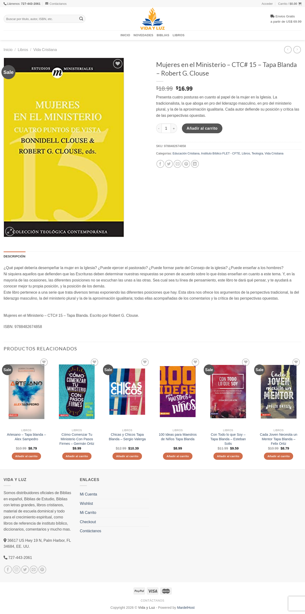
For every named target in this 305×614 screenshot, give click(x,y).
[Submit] (81, 19)
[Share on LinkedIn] (195, 164)
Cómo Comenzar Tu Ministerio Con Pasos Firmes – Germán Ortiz (77, 438)
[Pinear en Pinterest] (186, 164)
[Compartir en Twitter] (169, 164)
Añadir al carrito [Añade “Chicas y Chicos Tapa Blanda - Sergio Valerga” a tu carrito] (127, 456)
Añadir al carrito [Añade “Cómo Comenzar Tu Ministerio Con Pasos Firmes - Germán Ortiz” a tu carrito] (77, 456)
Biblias (163, 35)
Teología (257, 153)
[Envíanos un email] (34, 569)
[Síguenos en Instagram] (16, 569)
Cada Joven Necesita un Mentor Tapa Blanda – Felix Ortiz (278, 438)
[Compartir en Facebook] (160, 164)
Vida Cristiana (45, 49)
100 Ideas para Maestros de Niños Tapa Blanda (178, 436)
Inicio (125, 35)
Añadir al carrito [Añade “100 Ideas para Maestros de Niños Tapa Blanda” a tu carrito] (178, 456)
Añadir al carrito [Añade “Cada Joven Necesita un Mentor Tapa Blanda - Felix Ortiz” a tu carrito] (278, 456)
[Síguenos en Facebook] (8, 569)
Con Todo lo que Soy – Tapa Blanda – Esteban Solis (228, 438)
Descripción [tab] (14, 256)
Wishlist (86, 503)
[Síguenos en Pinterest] (42, 569)
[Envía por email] (177, 164)
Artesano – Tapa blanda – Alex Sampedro (26, 436)
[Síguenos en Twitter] (25, 569)
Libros (179, 35)
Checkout (88, 521)
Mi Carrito (88, 512)
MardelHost (186, 607)
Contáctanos (56, 3)
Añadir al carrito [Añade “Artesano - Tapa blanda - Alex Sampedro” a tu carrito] (26, 456)
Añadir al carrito (202, 128)
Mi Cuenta (88, 494)
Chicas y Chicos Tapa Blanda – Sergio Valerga (127, 436)
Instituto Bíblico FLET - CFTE (220, 153)
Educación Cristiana (186, 153)
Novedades (143, 35)
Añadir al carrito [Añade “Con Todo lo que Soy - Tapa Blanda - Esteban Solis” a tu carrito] (228, 456)
